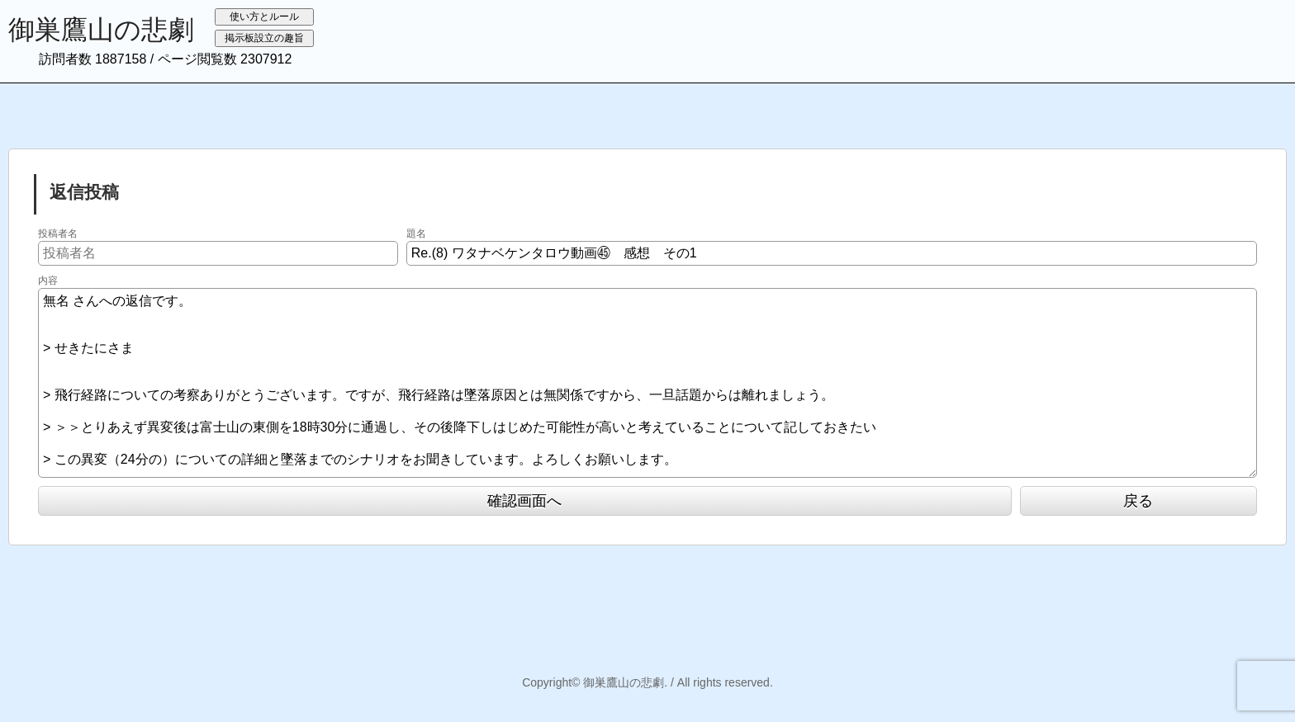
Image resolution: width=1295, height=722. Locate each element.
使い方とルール (264, 16)
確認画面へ (524, 501)
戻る (1138, 501)
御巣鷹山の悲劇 (101, 30)
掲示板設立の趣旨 (264, 38)
